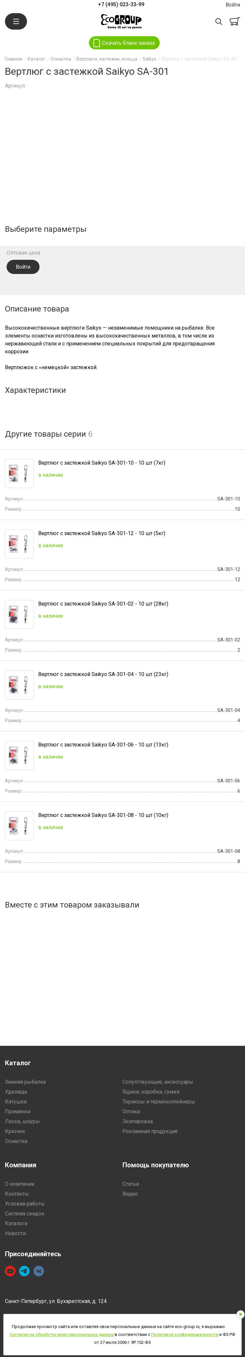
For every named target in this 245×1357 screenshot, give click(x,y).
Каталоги (16, 1223)
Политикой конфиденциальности (184, 1334)
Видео (130, 1194)
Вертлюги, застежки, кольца (106, 59)
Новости (15, 1233)
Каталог (36, 59)
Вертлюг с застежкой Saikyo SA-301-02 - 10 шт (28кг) (103, 604)
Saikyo (149, 59)
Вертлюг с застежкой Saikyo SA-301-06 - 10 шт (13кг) (103, 745)
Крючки (15, 1131)
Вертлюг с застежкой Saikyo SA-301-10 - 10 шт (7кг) (101, 463)
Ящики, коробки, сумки (150, 1092)
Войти (233, 5)
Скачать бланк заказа (128, 43)
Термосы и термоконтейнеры (158, 1102)
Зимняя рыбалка (25, 1082)
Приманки (17, 1111)
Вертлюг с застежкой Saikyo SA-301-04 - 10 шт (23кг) (103, 674)
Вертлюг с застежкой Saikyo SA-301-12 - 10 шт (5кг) (101, 533)
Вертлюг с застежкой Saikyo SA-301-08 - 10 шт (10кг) (103, 815)
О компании (19, 1184)
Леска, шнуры (22, 1121)
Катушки (16, 1102)
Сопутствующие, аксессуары (157, 1082)
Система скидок (24, 1213)
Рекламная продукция (149, 1131)
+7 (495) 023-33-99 (121, 4)
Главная (13, 59)
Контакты (17, 1194)
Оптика (131, 1111)
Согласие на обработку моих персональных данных (62, 1334)
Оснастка (61, 59)
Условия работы (25, 1204)
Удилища (16, 1092)
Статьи (130, 1184)
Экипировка (137, 1121)
